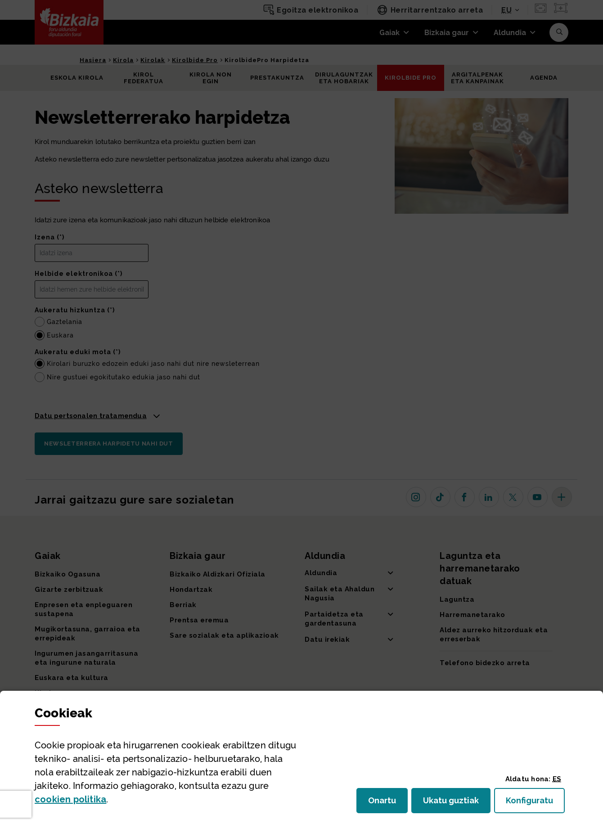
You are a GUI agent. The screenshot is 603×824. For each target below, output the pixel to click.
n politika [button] (70, 799)
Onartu (388, 803)
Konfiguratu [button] (535, 803)
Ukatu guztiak (453, 803)
